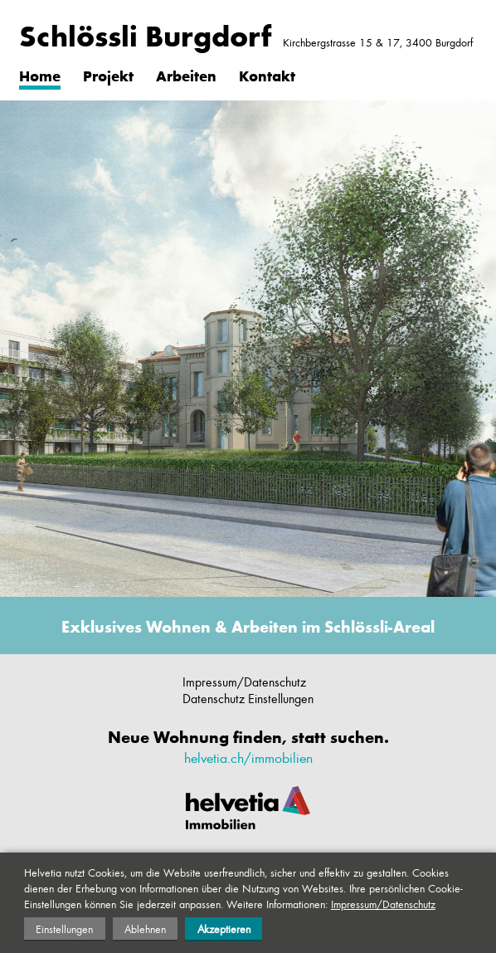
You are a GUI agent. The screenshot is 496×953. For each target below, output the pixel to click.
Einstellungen (64, 928)
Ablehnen (145, 928)
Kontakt (267, 76)
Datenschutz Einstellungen (248, 698)
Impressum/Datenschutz (244, 681)
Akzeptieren (223, 928)
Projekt (108, 76)
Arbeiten (186, 76)
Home (40, 76)
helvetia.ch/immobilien (248, 757)
